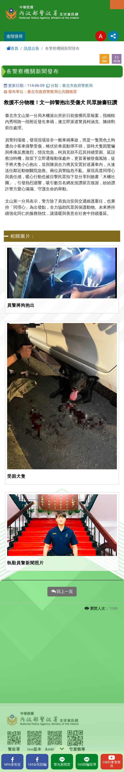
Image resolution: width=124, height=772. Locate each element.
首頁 (12, 48)
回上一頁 (62, 592)
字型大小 (100, 36)
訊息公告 (31, 48)
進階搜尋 (14, 36)
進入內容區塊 (12, 3)
